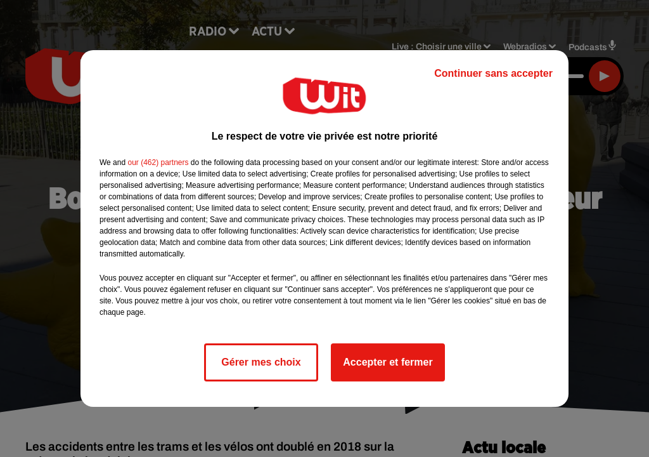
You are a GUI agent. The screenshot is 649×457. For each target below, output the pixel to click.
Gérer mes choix (260, 362)
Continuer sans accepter (493, 73)
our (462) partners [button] (157, 162)
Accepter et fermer (387, 362)
